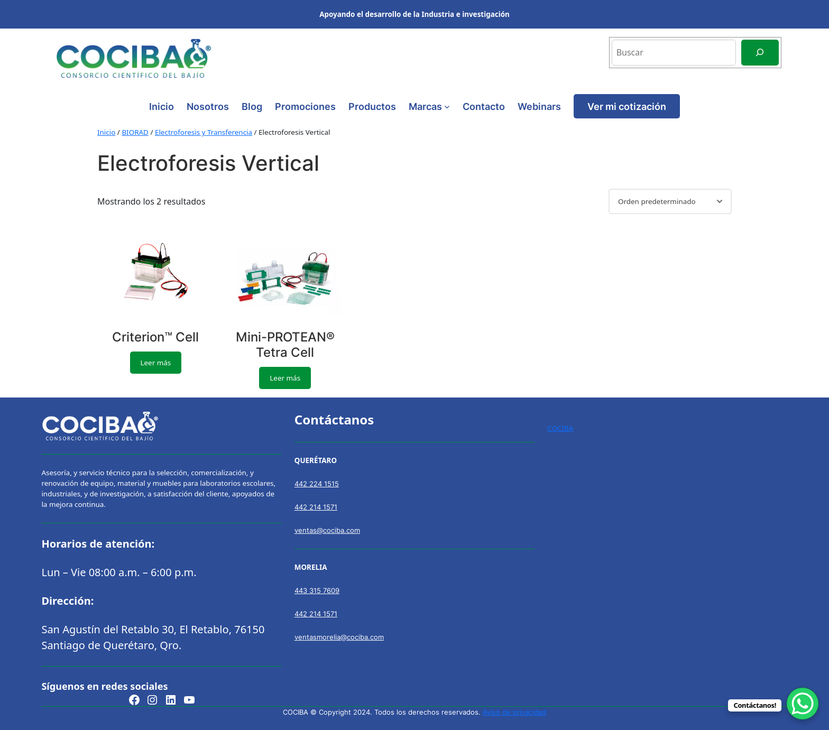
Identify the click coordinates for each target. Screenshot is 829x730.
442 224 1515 (316, 483)
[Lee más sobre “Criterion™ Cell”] (156, 363)
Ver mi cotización (626, 106)
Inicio (161, 106)
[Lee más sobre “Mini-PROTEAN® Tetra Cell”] (285, 378)
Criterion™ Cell (155, 337)
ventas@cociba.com (327, 530)
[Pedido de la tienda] (670, 201)
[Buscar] (760, 53)
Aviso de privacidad (514, 712)
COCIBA (560, 428)
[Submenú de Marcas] (447, 106)
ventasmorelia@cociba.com (339, 637)
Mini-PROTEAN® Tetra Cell (285, 345)
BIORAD (135, 132)
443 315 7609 (316, 590)
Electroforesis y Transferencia (203, 132)
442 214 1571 (315, 507)
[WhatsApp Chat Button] (802, 703)
